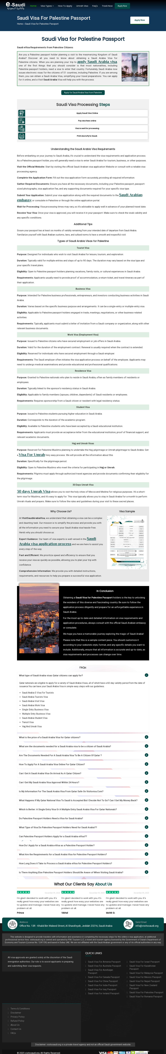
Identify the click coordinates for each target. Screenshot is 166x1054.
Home (33, 5)
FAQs (13, 1030)
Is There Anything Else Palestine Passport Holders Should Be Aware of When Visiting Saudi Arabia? (71, 869)
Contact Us (16, 1026)
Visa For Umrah (32, 451)
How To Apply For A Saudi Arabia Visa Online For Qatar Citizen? (52, 761)
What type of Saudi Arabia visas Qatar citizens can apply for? (51, 672)
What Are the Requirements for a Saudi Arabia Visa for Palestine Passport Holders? (63, 851)
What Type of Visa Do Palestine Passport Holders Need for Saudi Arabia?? (58, 824)
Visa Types (47, 5)
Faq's (95, 5)
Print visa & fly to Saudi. (87, 133)
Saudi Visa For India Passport (102, 982)
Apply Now (122, 6)
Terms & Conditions (20, 1005)
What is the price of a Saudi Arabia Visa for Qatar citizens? (49, 734)
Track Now (107, 5)
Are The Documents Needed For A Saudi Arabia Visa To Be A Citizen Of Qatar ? (60, 752)
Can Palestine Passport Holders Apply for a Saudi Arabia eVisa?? (53, 833)
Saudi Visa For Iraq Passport (102, 986)
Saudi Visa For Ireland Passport (103, 990)
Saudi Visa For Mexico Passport (145, 974)
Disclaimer (16, 1010)
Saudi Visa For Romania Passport (145, 993)
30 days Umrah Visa (33, 488)
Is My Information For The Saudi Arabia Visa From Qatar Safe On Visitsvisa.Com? (61, 788)
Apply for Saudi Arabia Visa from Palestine (83, 92)
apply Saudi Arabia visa (97, 62)
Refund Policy (17, 1018)
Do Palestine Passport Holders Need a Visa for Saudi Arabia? (51, 815)
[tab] (83, 672)
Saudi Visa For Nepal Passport (144, 978)
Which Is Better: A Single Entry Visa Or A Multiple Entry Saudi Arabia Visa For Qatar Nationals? (68, 806)
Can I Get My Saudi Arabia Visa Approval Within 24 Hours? (49, 779)
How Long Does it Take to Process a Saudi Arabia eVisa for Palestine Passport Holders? (65, 860)
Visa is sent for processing (87, 126)
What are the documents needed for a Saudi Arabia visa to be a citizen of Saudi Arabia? (65, 743)
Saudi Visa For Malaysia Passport (146, 970)
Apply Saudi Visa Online (87, 113)
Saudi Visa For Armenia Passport (104, 959)
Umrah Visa (82, 5)
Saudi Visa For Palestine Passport (146, 989)
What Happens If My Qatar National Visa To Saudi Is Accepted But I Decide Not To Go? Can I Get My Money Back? (78, 797)
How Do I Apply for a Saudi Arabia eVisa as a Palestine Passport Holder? (57, 842)
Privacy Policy (18, 1014)
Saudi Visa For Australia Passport (104, 963)
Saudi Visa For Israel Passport (144, 959)
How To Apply (65, 5)
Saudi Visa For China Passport (103, 978)
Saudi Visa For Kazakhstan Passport (142, 964)
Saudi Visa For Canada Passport (104, 974)
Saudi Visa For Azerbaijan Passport (100, 969)
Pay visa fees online (87, 120)
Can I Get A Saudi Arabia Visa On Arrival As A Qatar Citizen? (50, 770)
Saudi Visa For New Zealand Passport (143, 984)
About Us (15, 1022)
